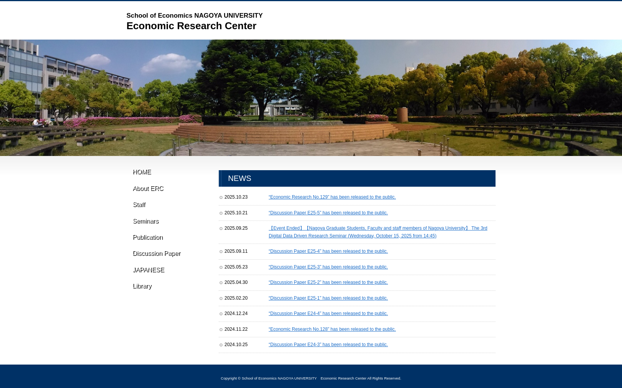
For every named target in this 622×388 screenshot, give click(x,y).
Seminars (144, 232)
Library (141, 310)
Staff (137, 212)
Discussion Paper (157, 271)
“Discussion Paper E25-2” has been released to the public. (328, 282)
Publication (147, 252)
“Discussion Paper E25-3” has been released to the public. (328, 267)
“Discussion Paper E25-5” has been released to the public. (328, 213)
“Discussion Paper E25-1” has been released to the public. (328, 298)
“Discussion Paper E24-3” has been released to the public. (328, 344)
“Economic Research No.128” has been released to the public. (332, 329)
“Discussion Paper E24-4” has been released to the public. (328, 313)
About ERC (146, 193)
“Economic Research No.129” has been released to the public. (332, 197)
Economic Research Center (194, 21)
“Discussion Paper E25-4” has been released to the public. (328, 251)
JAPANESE (146, 291)
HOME (143, 173)
